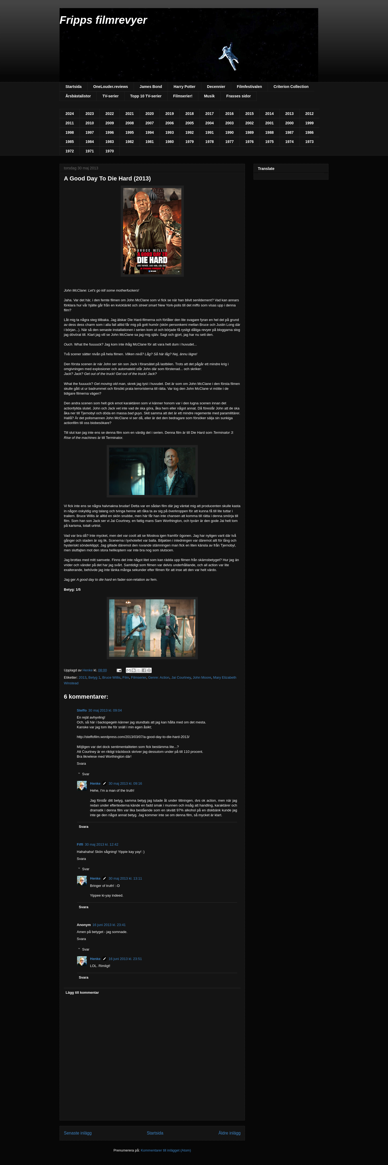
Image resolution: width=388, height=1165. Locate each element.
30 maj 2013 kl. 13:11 (125, 878)
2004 (209, 123)
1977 (229, 141)
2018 (189, 113)
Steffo (82, 710)
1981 (150, 141)
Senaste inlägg (78, 1133)
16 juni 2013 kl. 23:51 (125, 959)
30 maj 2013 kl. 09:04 (105, 710)
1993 (169, 132)
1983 (109, 141)
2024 (69, 113)
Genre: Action (158, 677)
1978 (209, 141)
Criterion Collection (291, 86)
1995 (129, 132)
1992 (189, 132)
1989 (249, 132)
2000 (289, 123)
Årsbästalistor (78, 96)
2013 (289, 113)
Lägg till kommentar (82, 992)
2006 (169, 123)
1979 (189, 141)
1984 (89, 141)
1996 (109, 132)
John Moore (202, 677)
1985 (69, 141)
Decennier (216, 86)
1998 (69, 132)
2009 (109, 123)
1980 (169, 141)
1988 (269, 132)
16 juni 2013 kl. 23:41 (109, 925)
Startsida (73, 86)
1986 (309, 132)
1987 (289, 132)
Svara (81, 763)
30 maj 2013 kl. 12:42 (101, 844)
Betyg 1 (94, 677)
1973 (309, 141)
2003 (229, 123)
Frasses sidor (238, 96)
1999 (309, 123)
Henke (95, 783)
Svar (85, 774)
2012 (309, 113)
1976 (249, 141)
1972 (69, 151)
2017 (209, 113)
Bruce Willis (111, 677)
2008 (129, 123)
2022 (109, 113)
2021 (129, 113)
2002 (249, 123)
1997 (89, 132)
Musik (209, 96)
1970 (109, 151)
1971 (89, 151)
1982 (129, 141)
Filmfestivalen (249, 86)
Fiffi (80, 844)
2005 (189, 123)
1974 (289, 141)
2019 (169, 113)
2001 (269, 123)
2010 (89, 123)
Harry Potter (184, 86)
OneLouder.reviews (110, 86)
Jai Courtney (181, 677)
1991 (209, 132)
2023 (89, 113)
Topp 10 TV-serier (145, 96)
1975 (269, 141)
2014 (269, 113)
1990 (229, 132)
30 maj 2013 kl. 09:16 (125, 783)
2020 (150, 113)
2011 (69, 123)
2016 (229, 113)
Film (126, 677)
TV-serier (110, 96)
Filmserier (138, 677)
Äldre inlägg (230, 1133)
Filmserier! (183, 96)
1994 (150, 132)
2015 (249, 113)
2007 (150, 123)
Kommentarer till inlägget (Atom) (166, 1150)
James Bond (151, 86)
